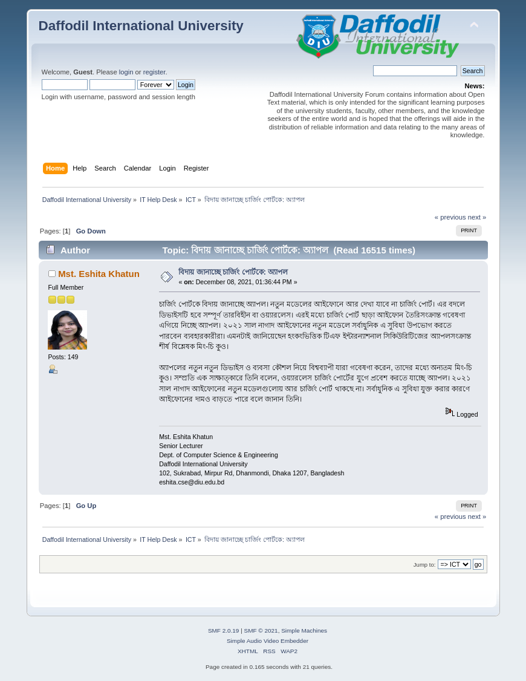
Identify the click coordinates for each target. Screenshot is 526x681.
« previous (450, 217)
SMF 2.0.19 (223, 630)
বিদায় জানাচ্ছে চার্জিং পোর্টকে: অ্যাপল (233, 272)
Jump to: (425, 564)
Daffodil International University (141, 25)
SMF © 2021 (261, 630)
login (126, 72)
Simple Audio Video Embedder (267, 640)
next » (477, 217)
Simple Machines (304, 630)
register (154, 72)
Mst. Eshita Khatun (99, 274)
